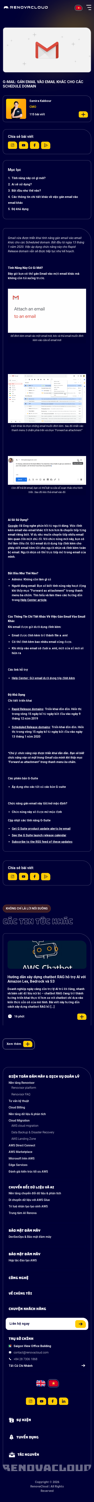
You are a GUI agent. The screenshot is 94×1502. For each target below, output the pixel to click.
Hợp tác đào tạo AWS (23, 1260)
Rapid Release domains (27, 709)
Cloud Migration (19, 1120)
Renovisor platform (23, 1087)
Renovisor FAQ (20, 1094)
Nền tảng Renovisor (22, 1082)
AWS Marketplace (20, 1152)
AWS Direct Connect (22, 1145)
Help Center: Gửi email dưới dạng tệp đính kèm (43, 678)
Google (13, 526)
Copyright (42, 1482)
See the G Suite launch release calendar (39, 835)
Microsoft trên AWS (22, 1158)
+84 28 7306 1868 (25, 1359)
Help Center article (33, 600)
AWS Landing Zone (23, 1139)
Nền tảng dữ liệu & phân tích (27, 1114)
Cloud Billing (17, 1107)
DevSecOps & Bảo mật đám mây (30, 1237)
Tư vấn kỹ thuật (19, 1101)
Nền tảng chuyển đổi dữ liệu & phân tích (35, 1193)
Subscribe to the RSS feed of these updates (42, 841)
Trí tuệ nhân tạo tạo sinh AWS (28, 1206)
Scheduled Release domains (31, 727)
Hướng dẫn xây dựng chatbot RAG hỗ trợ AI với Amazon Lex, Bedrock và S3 (47, 979)
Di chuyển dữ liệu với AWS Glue (29, 1200)
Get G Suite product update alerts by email (41, 828)
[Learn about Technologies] (47, 1278)
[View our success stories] (47, 1309)
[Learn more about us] (47, 1293)
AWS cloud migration (24, 1125)
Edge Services (18, 1165)
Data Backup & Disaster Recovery (32, 1132)
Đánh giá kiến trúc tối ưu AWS (28, 1171)
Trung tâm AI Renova (23, 1213)
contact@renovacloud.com (31, 1352)
